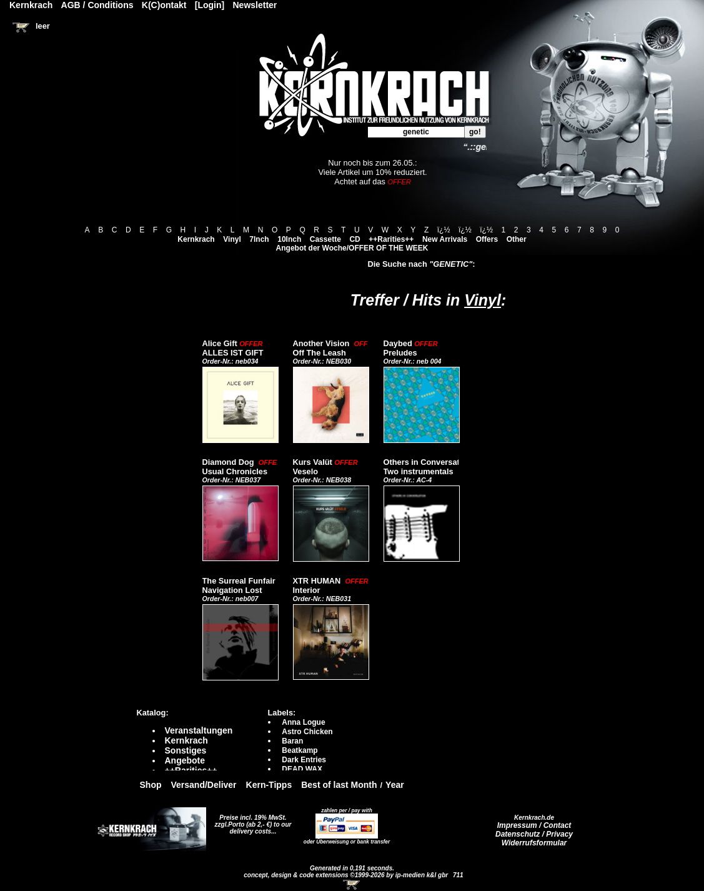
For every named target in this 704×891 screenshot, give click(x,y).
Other (517, 239)
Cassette (325, 239)
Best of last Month (339, 785)
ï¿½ (443, 230)
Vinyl (231, 239)
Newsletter (255, 5)
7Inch (259, 239)
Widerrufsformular (534, 843)
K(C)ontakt (164, 5)
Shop (151, 785)
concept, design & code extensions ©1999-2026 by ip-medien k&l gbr (347, 875)
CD (354, 239)
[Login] (209, 5)
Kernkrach (195, 239)
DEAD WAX (302, 769)
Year (394, 785)
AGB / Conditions (97, 5)
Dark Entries (304, 759)
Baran (292, 741)
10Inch (289, 239)
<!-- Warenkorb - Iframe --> (352, 885)
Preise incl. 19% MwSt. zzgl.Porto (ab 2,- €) (251, 821)
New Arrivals (444, 239)
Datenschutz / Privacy (534, 834)
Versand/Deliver (204, 785)
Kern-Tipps (269, 785)
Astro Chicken (307, 731)
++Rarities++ (391, 239)
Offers (487, 239)
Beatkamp (299, 750)
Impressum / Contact (534, 825)
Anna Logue (303, 722)
